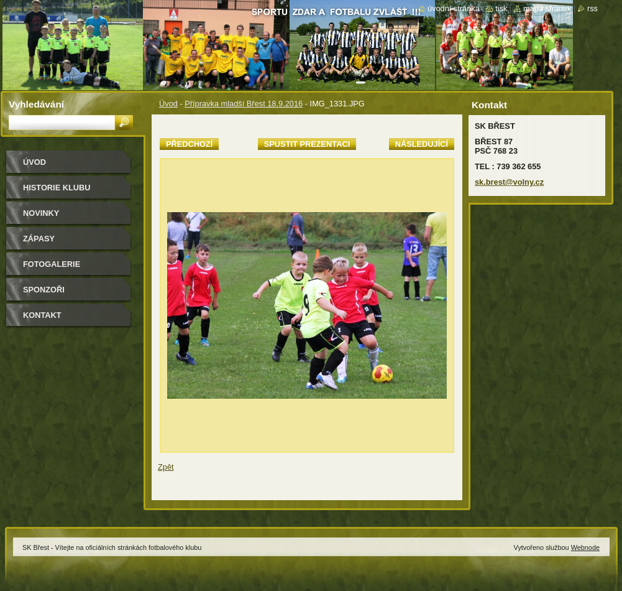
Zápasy (39, 238)
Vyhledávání (36, 104)
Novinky (41, 213)
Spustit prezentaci (307, 144)
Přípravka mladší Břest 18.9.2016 (244, 103)
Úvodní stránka (454, 8)
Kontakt (42, 315)
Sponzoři (44, 289)
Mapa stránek (547, 8)
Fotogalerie (51, 264)
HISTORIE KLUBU (57, 187)
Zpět (166, 467)
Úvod (168, 103)
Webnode (585, 547)
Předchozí (189, 144)
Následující (421, 144)
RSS (592, 8)
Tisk (501, 8)
